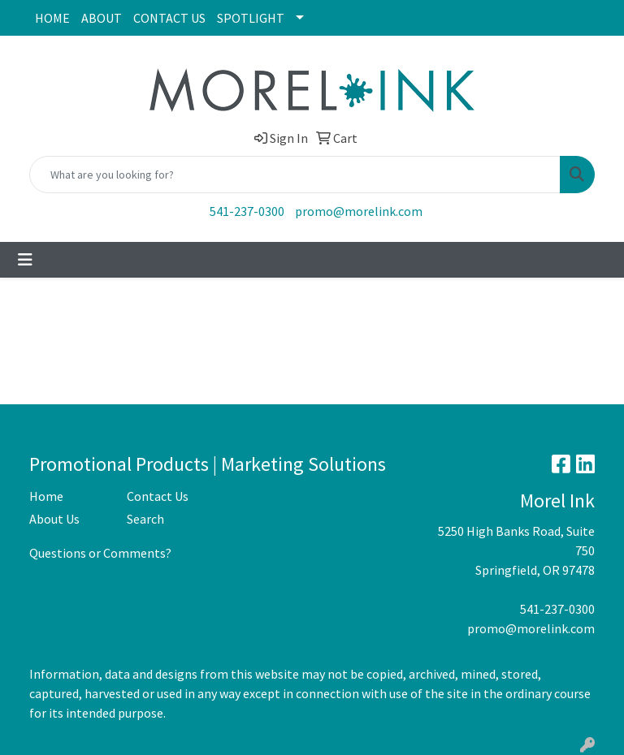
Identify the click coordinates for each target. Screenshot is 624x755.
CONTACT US (169, 18)
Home (46, 496)
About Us (54, 519)
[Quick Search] (295, 174)
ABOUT (101, 18)
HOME (52, 18)
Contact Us (157, 496)
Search (145, 519)
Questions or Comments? (100, 553)
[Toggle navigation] (25, 259)
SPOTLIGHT (250, 18)
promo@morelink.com (358, 211)
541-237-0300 (247, 211)
